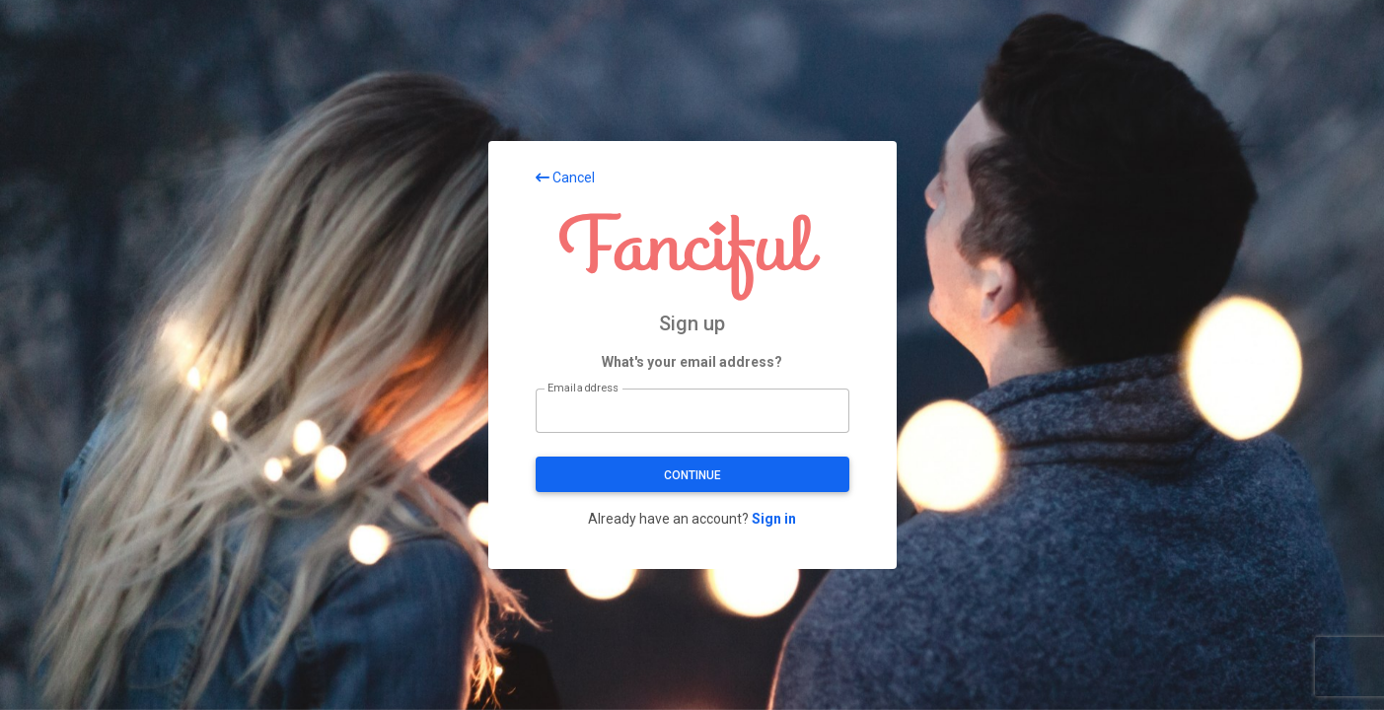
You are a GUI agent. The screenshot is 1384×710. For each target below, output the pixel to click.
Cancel (565, 177)
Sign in (774, 519)
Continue (692, 475)
